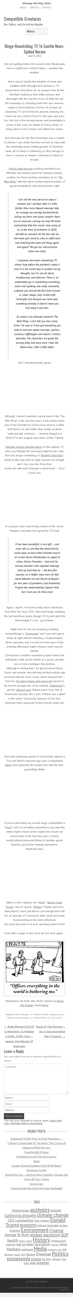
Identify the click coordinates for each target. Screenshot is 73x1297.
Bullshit (37, 1014)
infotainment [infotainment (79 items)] (58, 1241)
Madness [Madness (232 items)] (13, 1249)
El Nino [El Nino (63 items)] (64, 1225)
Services (34, 7)
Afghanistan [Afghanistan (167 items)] (21, 1210)
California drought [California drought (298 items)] (20, 1215)
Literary (59, 1014)
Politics (26, 1017)
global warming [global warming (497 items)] (45, 1234)
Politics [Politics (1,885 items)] (60, 1253)
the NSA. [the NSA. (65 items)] (47, 1259)
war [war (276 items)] (33, 1262)
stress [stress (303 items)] (36, 1258)
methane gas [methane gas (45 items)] (54, 1249)
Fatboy (54, 1287)
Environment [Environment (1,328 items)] (35, 1230)
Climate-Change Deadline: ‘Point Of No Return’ (36, 1165)
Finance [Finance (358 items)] (56, 1230)
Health (45, 1014)
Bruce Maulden (23, 1014)
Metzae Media (32, 1287)
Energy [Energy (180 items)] (15, 1230)
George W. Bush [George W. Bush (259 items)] (17, 1234)
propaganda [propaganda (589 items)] (18, 1258)
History (52, 1014)
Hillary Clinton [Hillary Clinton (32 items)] (25, 1241)
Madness (11, 1017)
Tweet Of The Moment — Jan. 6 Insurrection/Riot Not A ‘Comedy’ (50, 1031)
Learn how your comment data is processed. (33, 1122)
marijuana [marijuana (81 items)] (27, 1249)
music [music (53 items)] (17, 1254)
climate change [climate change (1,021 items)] (53, 1215)
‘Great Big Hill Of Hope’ (36, 1152)
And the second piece (24, 447)
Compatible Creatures (22, 18)
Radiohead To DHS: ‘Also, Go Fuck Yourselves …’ (36, 1138)
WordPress (64, 1289)
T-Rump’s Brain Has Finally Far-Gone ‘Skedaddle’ (36, 1188)
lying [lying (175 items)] (63, 1244)
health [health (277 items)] (12, 1240)
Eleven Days (36, 1184)
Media (19, 1017)
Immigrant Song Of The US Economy (36, 1156)
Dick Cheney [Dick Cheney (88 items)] (41, 1220)
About (23, 7)
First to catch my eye (21, 168)
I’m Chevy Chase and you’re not (34, 681)
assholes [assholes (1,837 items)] (40, 1209)
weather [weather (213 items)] (43, 1263)
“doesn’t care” (23, 690)
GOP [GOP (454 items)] (65, 1234)
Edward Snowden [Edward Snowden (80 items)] (48, 1225)
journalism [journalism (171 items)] (42, 1244)
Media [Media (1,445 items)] (40, 1248)
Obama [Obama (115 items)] (30, 1254)
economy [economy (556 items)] (28, 1225)
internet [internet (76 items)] (10, 1244)
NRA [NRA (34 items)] (23, 1254)
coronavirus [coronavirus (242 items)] (24, 1220)
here (8, 765)
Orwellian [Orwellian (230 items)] (43, 1254)
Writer (36, 1161)
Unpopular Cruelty (37, 1170)
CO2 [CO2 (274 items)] (11, 1220)
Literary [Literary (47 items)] (55, 1244)
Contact (47, 7)
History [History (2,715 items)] (41, 1239)
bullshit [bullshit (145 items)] (56, 1210)
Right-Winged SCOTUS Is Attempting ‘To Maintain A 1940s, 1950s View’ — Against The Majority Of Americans (19, 1036)
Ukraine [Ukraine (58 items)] (56, 1259)
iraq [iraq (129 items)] (18, 1244)
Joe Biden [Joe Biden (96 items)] (28, 1244)
